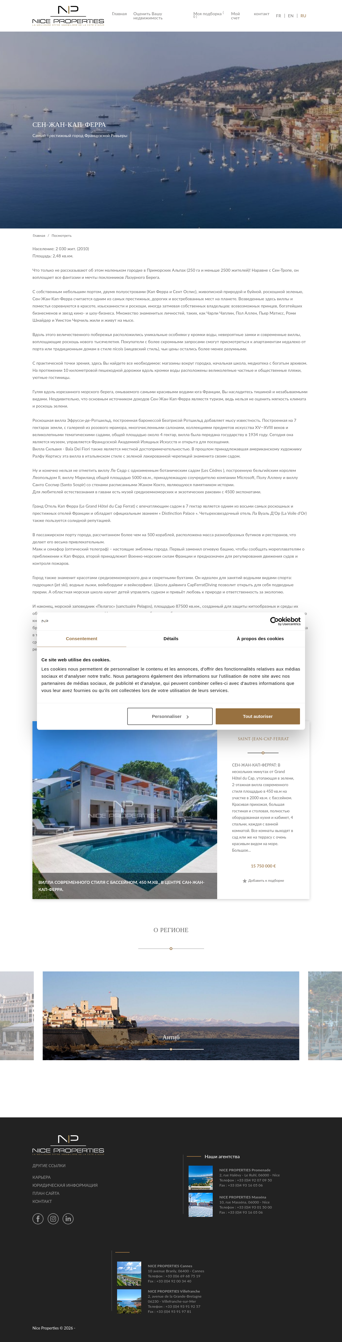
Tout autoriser (258, 716)
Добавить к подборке (263, 880)
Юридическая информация (65, 1185)
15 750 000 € (263, 865)
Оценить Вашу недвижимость (148, 16)
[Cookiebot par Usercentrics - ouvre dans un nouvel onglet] (274, 621)
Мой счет (235, 16)
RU (303, 16)
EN (291, 16)
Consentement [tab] (81, 638)
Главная (121, 14)
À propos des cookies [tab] (260, 638)
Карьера (41, 1177)
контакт (261, 14)
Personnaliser (170, 716)
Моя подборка (208, 15)
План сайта (45, 1193)
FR (280, 16)
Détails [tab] (171, 638)
